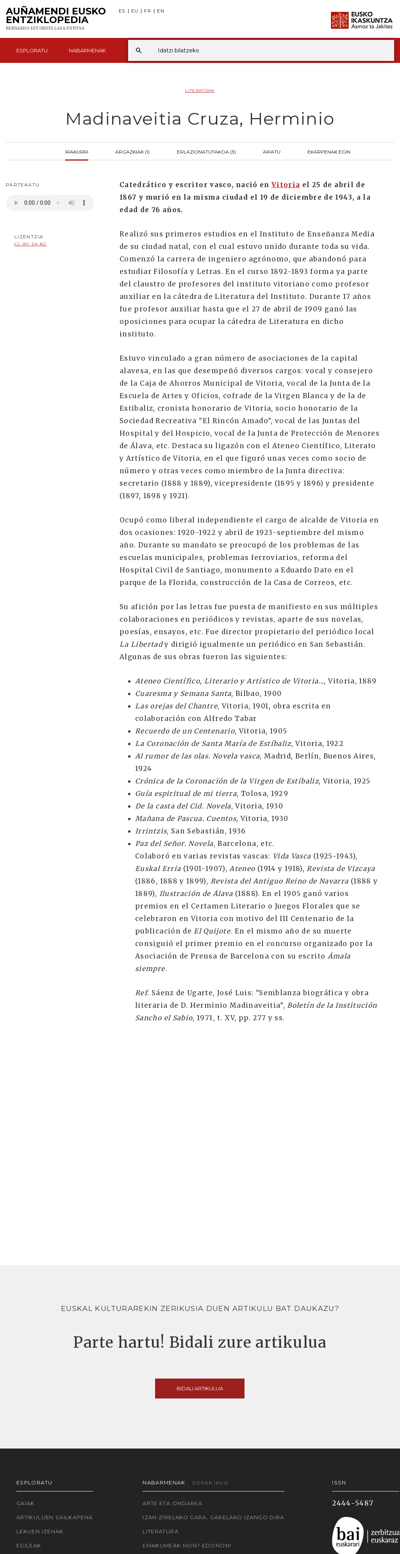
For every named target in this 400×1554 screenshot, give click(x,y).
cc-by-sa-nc (30, 244)
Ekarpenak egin (328, 151)
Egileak (28, 1545)
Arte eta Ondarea (172, 1503)
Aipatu (271, 151)
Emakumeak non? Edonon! (187, 1545)
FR (147, 11)
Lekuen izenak (40, 1531)
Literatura (161, 1531)
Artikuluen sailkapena (54, 1517)
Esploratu (32, 50)
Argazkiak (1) (132, 151)
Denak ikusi (211, 1483)
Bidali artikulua (200, 1388)
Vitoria (285, 185)
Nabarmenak (87, 50)
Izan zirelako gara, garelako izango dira (213, 1517)
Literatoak (200, 90)
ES (122, 11)
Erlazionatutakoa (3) (206, 151)
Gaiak (25, 1503)
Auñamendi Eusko (56, 19)
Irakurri (76, 151)
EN (160, 11)
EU (135, 11)
